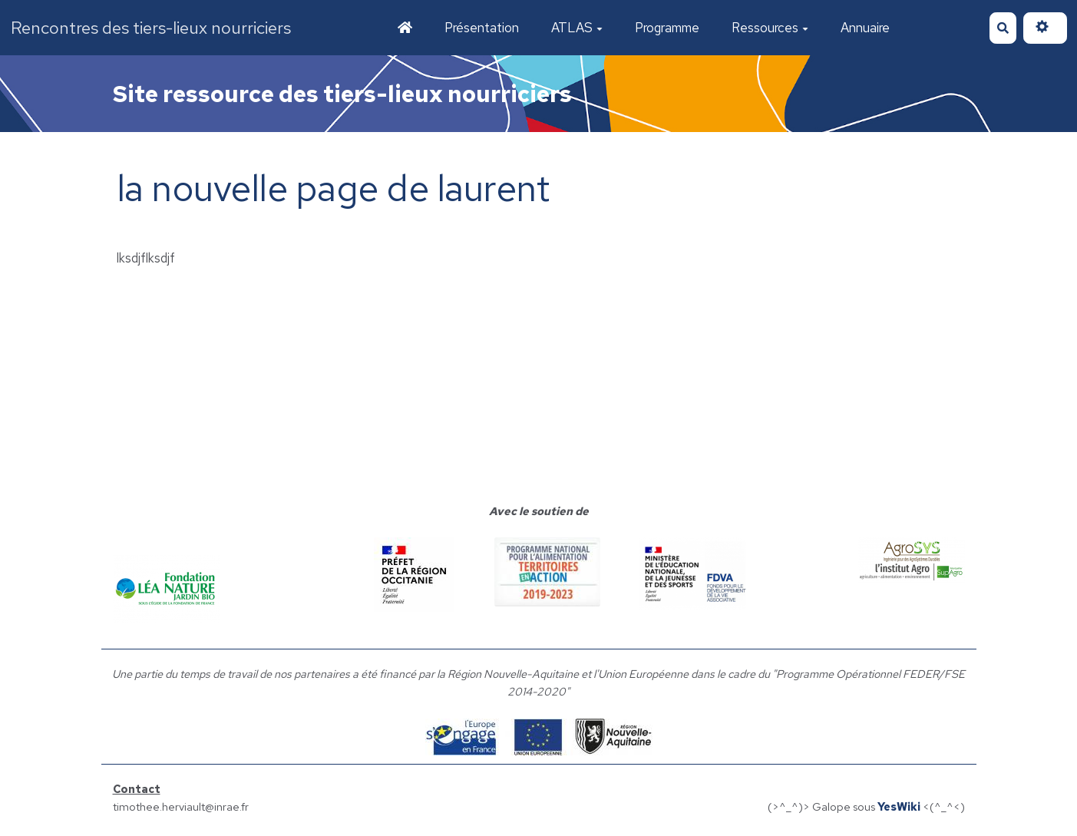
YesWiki (898, 806)
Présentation (481, 27)
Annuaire (865, 27)
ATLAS (577, 27)
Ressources (770, 27)
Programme (667, 27)
